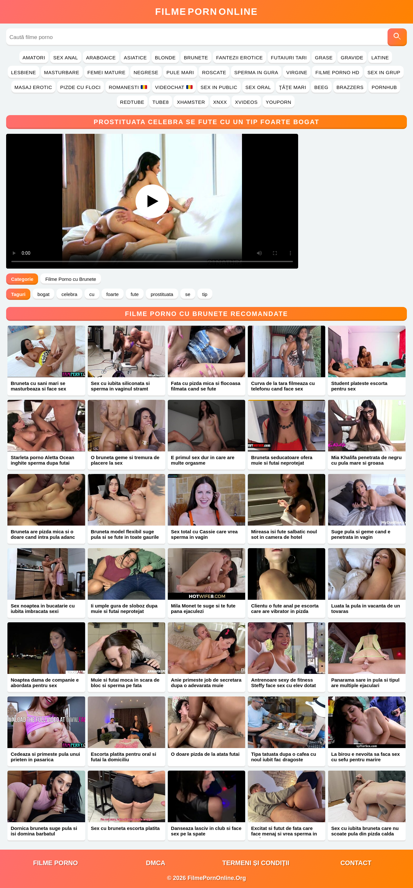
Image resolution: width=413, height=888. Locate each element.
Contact (355, 862)
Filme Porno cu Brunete (70, 279)
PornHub (384, 87)
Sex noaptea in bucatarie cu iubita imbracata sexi (43, 608)
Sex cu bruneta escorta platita (125, 828)
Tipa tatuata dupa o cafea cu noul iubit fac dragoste (283, 756)
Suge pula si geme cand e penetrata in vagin (360, 534)
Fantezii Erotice (239, 57)
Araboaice (101, 57)
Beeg (321, 87)
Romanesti (128, 87)
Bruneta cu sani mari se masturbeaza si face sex (38, 385)
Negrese (146, 72)
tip (204, 294)
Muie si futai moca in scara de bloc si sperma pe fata (125, 682)
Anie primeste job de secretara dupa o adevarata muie (206, 682)
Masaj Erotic (33, 87)
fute (135, 294)
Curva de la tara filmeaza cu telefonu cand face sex (283, 385)
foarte (112, 294)
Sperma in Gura (256, 72)
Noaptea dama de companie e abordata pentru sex (45, 682)
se (187, 294)
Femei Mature (106, 72)
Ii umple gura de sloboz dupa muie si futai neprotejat (124, 608)
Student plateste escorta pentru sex (359, 385)
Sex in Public (219, 87)
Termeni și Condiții (255, 862)
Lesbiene (23, 72)
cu (92, 294)
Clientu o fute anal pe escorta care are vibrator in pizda (284, 608)
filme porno (55, 862)
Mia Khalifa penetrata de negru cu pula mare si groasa (366, 460)
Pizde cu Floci (80, 87)
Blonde (165, 57)
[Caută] (397, 37)
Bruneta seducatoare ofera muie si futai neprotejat (281, 460)
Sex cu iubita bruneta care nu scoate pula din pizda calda (364, 830)
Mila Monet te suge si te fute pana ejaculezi (203, 608)
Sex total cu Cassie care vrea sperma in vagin (204, 534)
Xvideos (246, 102)
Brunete (196, 57)
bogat (43, 294)
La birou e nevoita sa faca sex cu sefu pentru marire (365, 756)
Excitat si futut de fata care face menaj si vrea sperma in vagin (284, 833)
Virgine (296, 72)
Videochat (174, 87)
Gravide (352, 57)
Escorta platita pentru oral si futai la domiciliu (123, 756)
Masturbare (61, 72)
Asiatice (135, 57)
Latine (380, 57)
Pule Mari (180, 72)
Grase (324, 57)
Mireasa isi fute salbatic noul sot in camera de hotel (284, 534)
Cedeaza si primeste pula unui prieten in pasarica (45, 756)
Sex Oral (258, 87)
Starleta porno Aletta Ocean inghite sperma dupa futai (42, 460)
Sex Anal (65, 57)
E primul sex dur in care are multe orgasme (203, 460)
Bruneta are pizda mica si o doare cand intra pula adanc (43, 534)
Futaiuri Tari (289, 57)
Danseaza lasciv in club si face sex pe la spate (206, 830)
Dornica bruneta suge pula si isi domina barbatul (44, 830)
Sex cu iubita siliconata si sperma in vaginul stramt (120, 385)
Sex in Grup (384, 72)
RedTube (132, 102)
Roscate (214, 72)
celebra (69, 294)
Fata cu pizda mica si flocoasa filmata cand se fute (205, 385)
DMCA (155, 862)
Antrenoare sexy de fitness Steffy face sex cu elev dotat (283, 682)
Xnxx (220, 102)
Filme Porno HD (337, 72)
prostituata (162, 294)
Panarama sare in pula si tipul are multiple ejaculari (365, 682)
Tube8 (160, 102)
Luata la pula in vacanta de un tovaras (365, 608)
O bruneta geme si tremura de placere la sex (125, 460)
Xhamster (191, 102)
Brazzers (350, 87)
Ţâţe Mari (293, 87)
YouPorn (278, 102)
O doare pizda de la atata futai (205, 754)
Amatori (34, 57)
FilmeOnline (206, 11)
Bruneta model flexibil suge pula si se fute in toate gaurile (125, 534)
